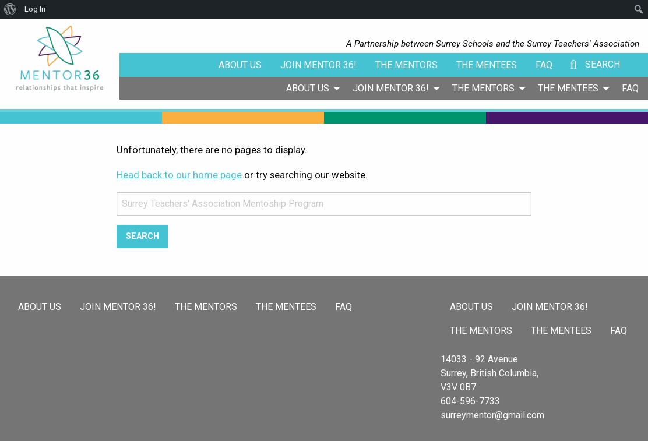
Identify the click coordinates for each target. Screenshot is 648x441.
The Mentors (406, 64)
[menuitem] (310, 88)
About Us (240, 64)
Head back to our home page (179, 175)
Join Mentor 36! (318, 64)
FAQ (544, 64)
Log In (34, 9)
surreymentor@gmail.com (492, 415)
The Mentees (486, 64)
